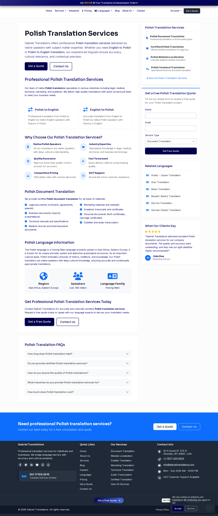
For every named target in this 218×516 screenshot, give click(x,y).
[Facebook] (20, 464)
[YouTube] (37, 464)
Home (49, 10)
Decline (191, 508)
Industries (74, 10)
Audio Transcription (121, 474)
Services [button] (59, 10)
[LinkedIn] (31, 464)
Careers (84, 470)
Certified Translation (121, 479)
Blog (117, 10)
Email (148, 122)
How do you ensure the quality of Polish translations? (58, 372)
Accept (177, 508)
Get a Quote (192, 11)
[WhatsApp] (48, 464)
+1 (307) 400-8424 (173, 458)
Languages (85, 474)
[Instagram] (42, 464)
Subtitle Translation (121, 460)
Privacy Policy (162, 509)
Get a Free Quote (39, 321)
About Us (127, 10)
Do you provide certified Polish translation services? (57, 363)
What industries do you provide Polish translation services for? (63, 382)
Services (84, 460)
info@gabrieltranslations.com (178, 464)
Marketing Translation (122, 465)
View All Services (120, 484)
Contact (141, 10)
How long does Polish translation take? (50, 353)
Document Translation (123, 451)
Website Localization (121, 455)
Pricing (87, 10)
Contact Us (60, 66)
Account (175, 10)
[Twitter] (26, 464)
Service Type (152, 135)
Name (148, 109)
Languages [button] (102, 10)
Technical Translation (122, 470)
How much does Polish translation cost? (51, 392)
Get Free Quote (171, 151)
